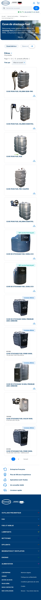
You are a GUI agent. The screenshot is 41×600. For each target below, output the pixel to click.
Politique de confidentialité (29, 577)
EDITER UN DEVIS (7, 580)
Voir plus (20, 37)
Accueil (3, 16)
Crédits (23, 586)
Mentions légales (26, 572)
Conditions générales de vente (30, 582)
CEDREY (4, 576)
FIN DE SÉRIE (5, 583)
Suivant (26, 459)
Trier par (7, 62)
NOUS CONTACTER (7, 587)
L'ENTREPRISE (6, 572)
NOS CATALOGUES (7, 591)
